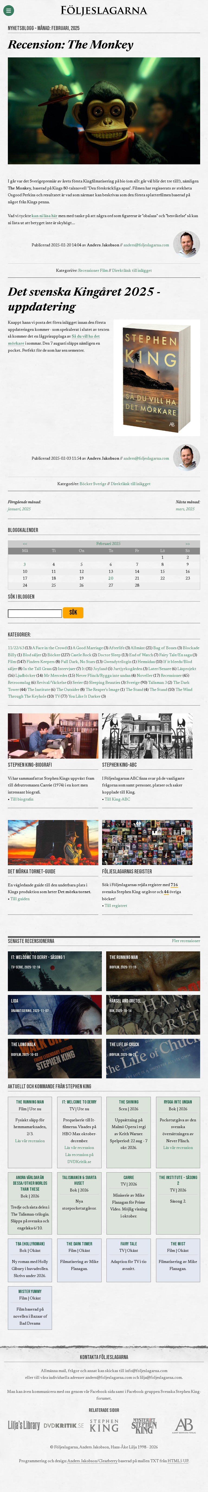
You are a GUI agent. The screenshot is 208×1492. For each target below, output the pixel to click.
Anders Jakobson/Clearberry (92, 1461)
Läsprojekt (186, 669)
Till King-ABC (117, 800)
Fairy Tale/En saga (175, 655)
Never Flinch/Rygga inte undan (103, 676)
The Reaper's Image (102, 690)
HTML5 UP (178, 1461)
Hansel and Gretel (125, 1001)
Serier (78, 683)
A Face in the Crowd (49, 648)
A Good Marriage (88, 648)
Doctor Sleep (109, 655)
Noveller (144, 676)
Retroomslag (19, 683)
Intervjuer (67, 669)
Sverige (99, 484)
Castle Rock (81, 655)
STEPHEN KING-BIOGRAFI (30, 765)
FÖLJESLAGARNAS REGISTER (127, 872)
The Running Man (123, 957)
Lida (14, 1001)
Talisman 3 (157, 683)
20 (110, 579)
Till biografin (21, 800)
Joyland (100, 669)
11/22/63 (16, 648)
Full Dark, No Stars (78, 662)
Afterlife (117, 648)
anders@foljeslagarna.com (146, 245)
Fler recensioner (186, 941)
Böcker (86, 484)
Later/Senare (159, 669)
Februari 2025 (108, 544)
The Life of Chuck (124, 1044)
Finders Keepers (41, 662)
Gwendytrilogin (117, 662)
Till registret (116, 906)
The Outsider (67, 690)
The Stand (134, 690)
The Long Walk (23, 1044)
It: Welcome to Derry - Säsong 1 (38, 957)
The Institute (38, 690)
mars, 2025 (185, 509)
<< (25, 544)
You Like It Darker (84, 697)
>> (188, 544)
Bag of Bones (165, 648)
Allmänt (138, 648)
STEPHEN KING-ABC (119, 765)
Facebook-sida (102, 1392)
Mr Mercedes (55, 676)
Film (104, 271)
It (83, 669)
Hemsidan (146, 662)
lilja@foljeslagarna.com (161, 1378)
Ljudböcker (25, 676)
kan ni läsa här (44, 216)
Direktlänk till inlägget (132, 271)
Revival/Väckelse (51, 683)
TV (57, 697)
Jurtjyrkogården (127, 669)
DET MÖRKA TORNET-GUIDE (32, 872)
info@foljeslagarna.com (146, 1371)
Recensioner (88, 271)
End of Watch (141, 655)
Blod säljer (32, 655)
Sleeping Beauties (104, 683)
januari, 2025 (19, 509)
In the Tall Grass (37, 669)
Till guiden (20, 899)
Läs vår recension (30, 1141)
